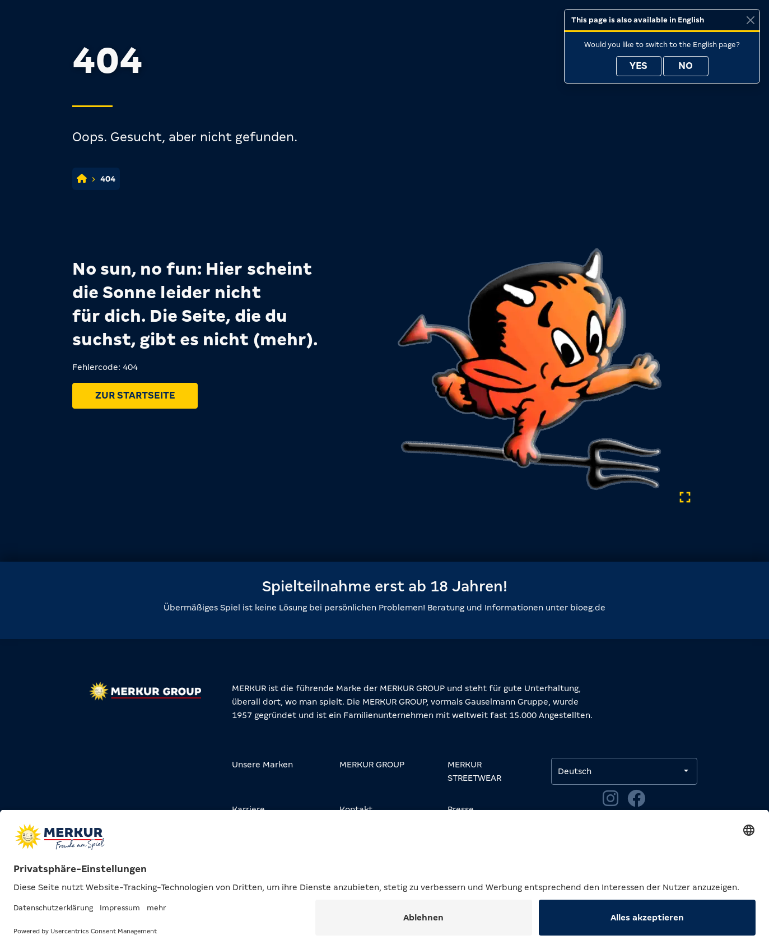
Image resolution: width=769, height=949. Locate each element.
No (685, 66)
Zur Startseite (135, 395)
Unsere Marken (262, 764)
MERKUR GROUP (371, 764)
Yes (638, 66)
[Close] (750, 20)
